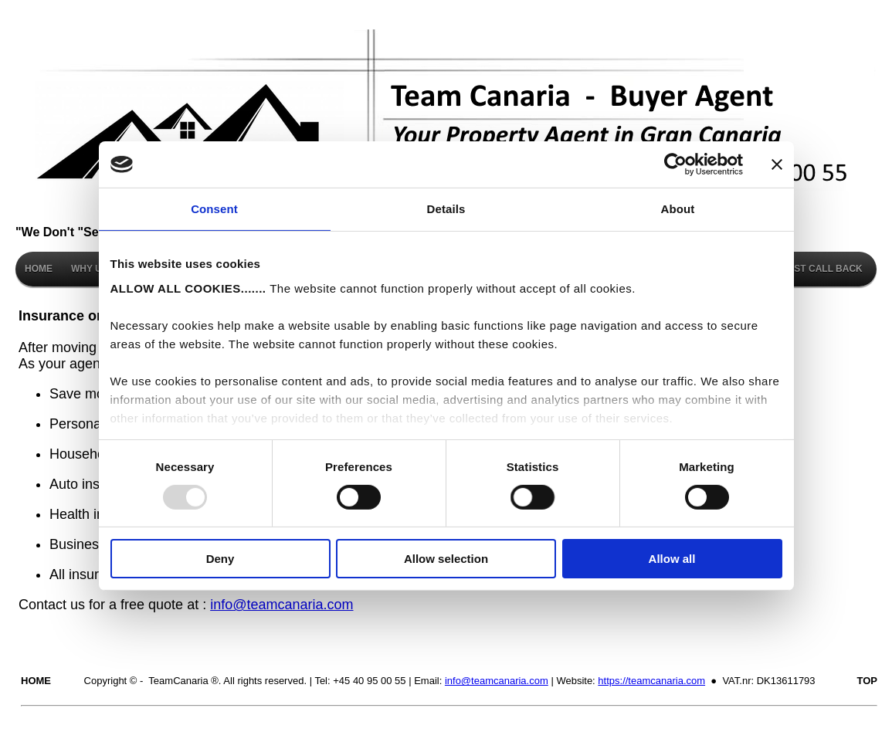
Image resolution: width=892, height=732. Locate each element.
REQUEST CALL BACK (812, 268)
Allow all (672, 558)
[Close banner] (777, 164)
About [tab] (678, 208)
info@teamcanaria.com (281, 604)
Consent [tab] (214, 208)
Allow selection (446, 558)
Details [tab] (446, 208)
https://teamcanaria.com (651, 680)
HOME (39, 268)
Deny (220, 558)
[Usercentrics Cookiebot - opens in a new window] (675, 164)
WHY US (89, 268)
